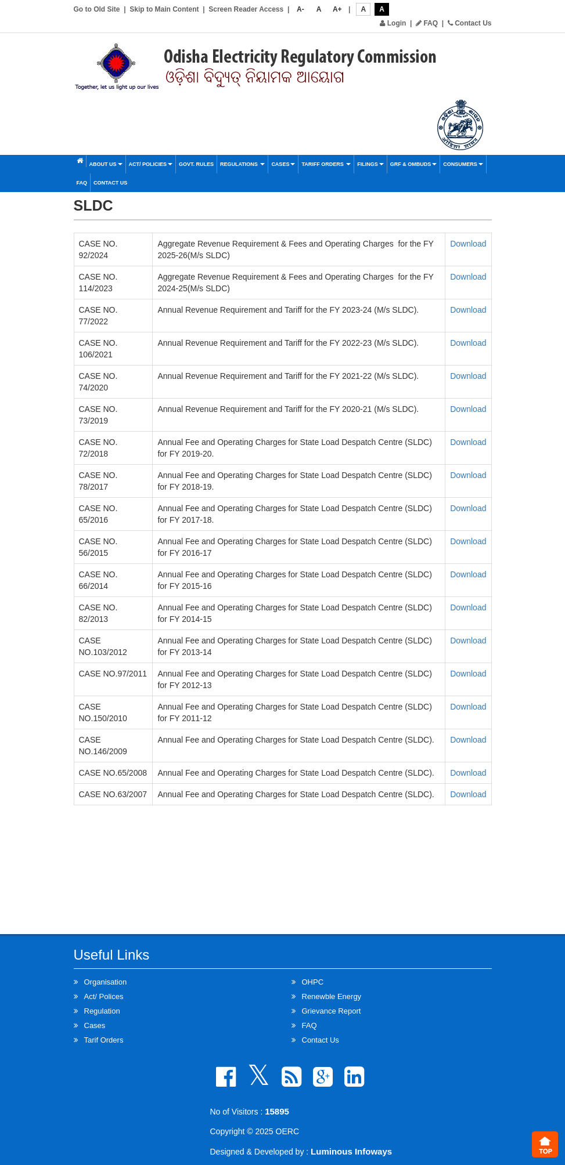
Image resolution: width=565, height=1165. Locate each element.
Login (393, 23)
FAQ (427, 23)
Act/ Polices (104, 996)
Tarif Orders (104, 1040)
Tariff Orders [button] (326, 164)
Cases (283, 164)
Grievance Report (331, 1011)
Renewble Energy (332, 996)
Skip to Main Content (164, 9)
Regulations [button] (242, 164)
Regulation (102, 1011)
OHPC (313, 982)
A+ (337, 9)
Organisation (105, 982)
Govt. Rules (196, 164)
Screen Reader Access (245, 9)
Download (468, 243)
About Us (106, 164)
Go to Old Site (97, 9)
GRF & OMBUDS (413, 164)
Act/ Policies (151, 164)
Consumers (463, 164)
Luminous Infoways (351, 1151)
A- (300, 9)
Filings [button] (370, 164)
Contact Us (470, 23)
